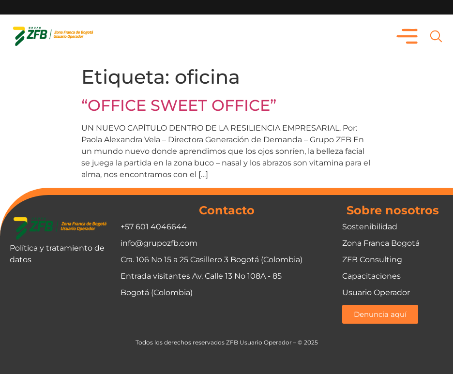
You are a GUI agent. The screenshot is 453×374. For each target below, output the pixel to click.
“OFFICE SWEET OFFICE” (178, 105)
